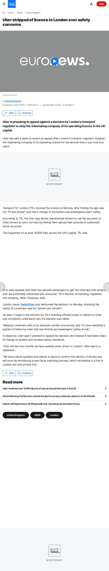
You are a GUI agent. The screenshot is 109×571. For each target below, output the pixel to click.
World (19, 13)
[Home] (4, 12)
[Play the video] (54, 61)
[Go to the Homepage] (12, 4)
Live (101, 3)
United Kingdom (33, 13)
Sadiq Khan (28, 304)
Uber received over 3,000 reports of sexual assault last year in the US (39, 388)
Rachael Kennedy (13, 101)
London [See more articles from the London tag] (54, 415)
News (10, 13)
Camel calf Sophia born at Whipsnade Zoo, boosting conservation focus (41, 403)
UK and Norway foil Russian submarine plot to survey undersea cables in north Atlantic (49, 396)
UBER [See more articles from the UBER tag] (37, 415)
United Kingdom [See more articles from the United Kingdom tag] (16, 415)
